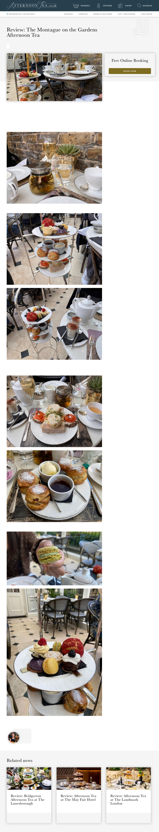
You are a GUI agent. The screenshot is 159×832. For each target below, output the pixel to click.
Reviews (8, 46)
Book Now (129, 71)
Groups (68, 14)
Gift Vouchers (126, 14)
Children (146, 14)
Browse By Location (21, 14)
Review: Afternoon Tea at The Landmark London (128, 799)
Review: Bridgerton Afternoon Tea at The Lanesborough (28, 799)
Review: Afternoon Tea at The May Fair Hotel (78, 797)
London (83, 14)
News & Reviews (102, 14)
